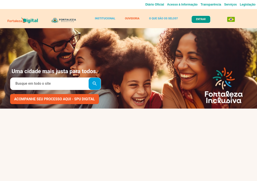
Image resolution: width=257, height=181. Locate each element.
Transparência (211, 4)
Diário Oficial (154, 4)
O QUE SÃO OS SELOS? (163, 18)
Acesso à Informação (182, 4)
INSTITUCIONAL (105, 18)
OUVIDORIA (132, 18)
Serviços (230, 4)
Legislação (247, 4)
